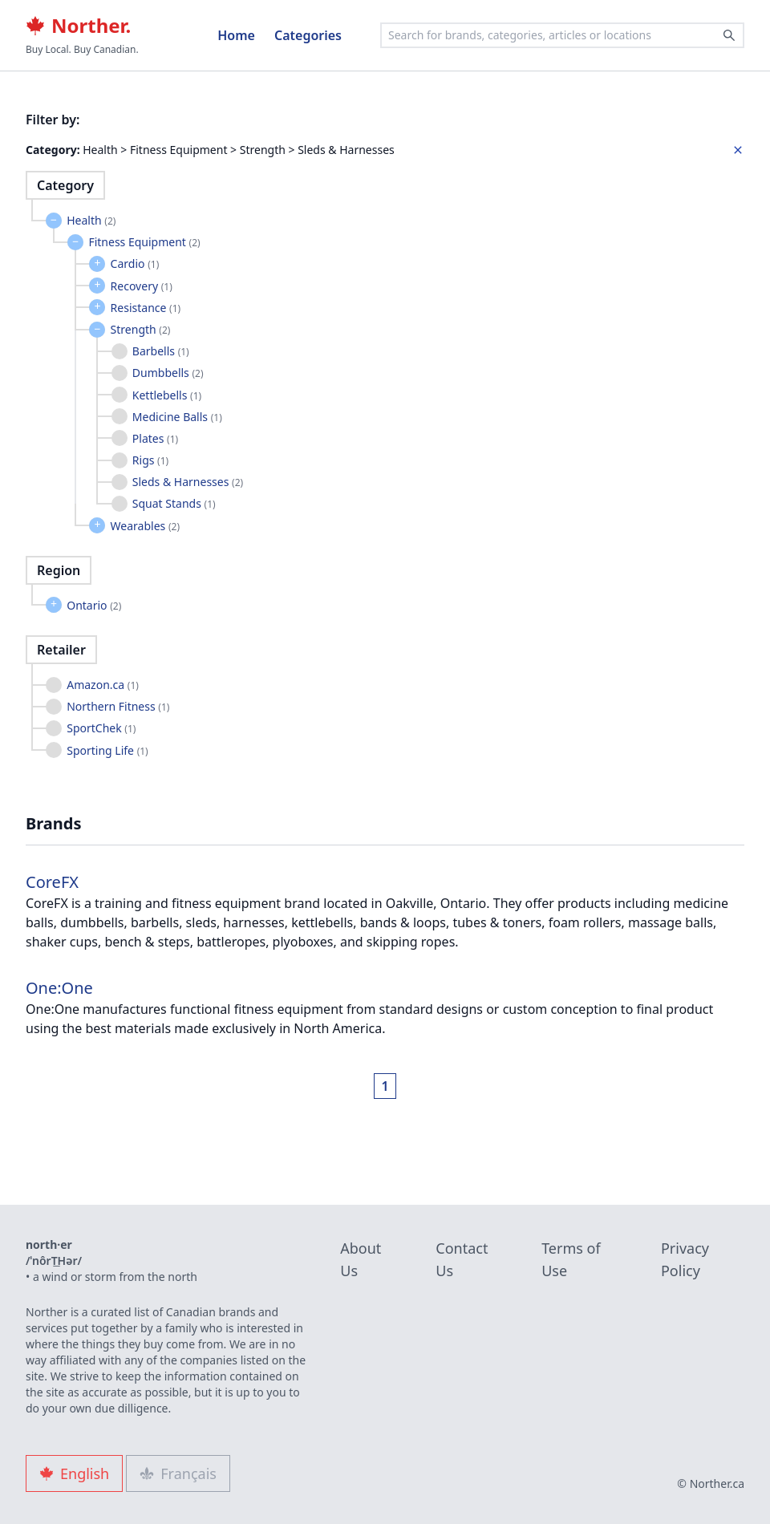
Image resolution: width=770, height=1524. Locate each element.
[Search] (729, 35)
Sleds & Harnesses (187, 481)
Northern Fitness (118, 706)
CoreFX (52, 882)
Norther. (78, 26)
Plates (155, 438)
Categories (308, 35)
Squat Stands (174, 503)
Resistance (146, 307)
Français (178, 1473)
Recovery (141, 286)
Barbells (160, 351)
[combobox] (562, 35)
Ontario (94, 605)
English (74, 1473)
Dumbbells (168, 372)
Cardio (135, 263)
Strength (141, 329)
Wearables (145, 525)
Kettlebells (166, 395)
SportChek (101, 728)
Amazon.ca (103, 684)
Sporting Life (107, 750)
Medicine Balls (177, 416)
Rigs (150, 460)
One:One (59, 988)
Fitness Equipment (144, 241)
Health (91, 220)
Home (236, 35)
